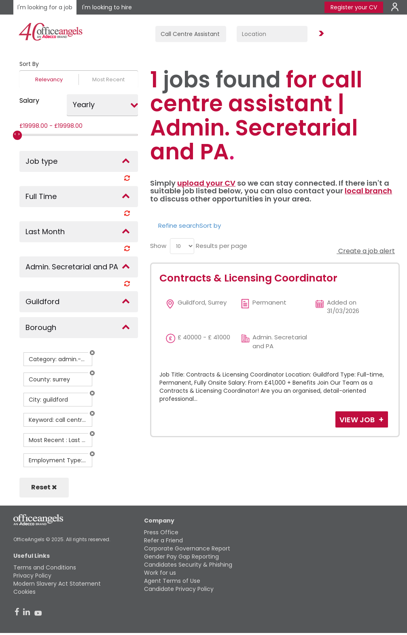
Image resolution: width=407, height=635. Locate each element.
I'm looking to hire (107, 7)
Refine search (178, 225)
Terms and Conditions (44, 567)
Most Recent (108, 79)
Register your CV (354, 7)
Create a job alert (366, 251)
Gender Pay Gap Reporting (181, 556)
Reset (44, 487)
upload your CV (206, 183)
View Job (357, 420)
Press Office (161, 532)
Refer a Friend (163, 540)
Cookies (24, 592)
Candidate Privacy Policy (179, 589)
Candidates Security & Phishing (188, 565)
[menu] (182, 246)
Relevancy (49, 79)
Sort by (210, 225)
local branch (368, 191)
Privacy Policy (32, 576)
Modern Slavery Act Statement (57, 584)
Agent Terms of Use (172, 581)
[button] (92, 353)
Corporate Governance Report (187, 548)
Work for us (160, 573)
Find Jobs (320, 34)
